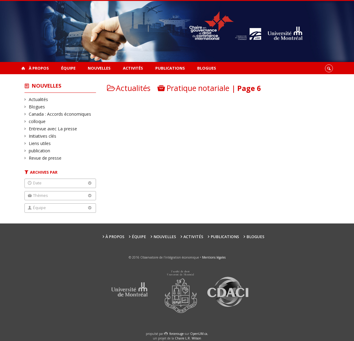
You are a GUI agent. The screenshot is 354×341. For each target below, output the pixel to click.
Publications (170, 68)
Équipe (68, 68)
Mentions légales (214, 257)
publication (39, 151)
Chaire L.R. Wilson (188, 338)
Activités (133, 68)
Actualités (38, 99)
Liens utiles (40, 143)
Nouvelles (99, 68)
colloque (37, 121)
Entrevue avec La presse (53, 129)
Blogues (206, 68)
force (176, 334)
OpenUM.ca (198, 334)
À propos (39, 68)
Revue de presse (45, 158)
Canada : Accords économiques (60, 114)
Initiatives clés (42, 136)
